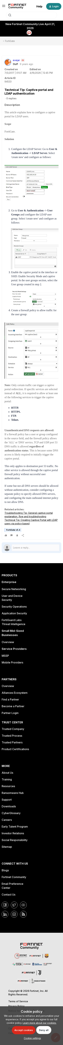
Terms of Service (18, 1001)
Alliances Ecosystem (15, 692)
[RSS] (23, 914)
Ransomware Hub (13, 793)
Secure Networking (14, 589)
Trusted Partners (12, 742)
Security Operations (14, 606)
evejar (16, 60)
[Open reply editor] (31, 547)
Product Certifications (15, 749)
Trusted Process (12, 735)
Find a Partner (10, 699)
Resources (8, 786)
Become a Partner (13, 706)
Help (39, 6)
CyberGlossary (11, 813)
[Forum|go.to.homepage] (17, 6)
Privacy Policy (16, 1006)
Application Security (14, 613)
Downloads (9, 806)
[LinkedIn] (5, 914)
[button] (4, 7)
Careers (7, 819)
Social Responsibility (15, 840)
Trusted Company (13, 729)
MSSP (5, 655)
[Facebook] (5, 905)
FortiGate (10, 41)
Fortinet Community (14, 877)
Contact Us (8, 894)
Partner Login (10, 713)
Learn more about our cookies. (39, 1022)
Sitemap (7, 846)
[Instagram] (14, 914)
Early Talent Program (15, 826)
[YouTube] (23, 905)
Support (7, 799)
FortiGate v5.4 (13, 530)
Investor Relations (13, 833)
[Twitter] (14, 905)
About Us (7, 772)
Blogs (5, 870)
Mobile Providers (12, 662)
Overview (8, 642)
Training (7, 779)
